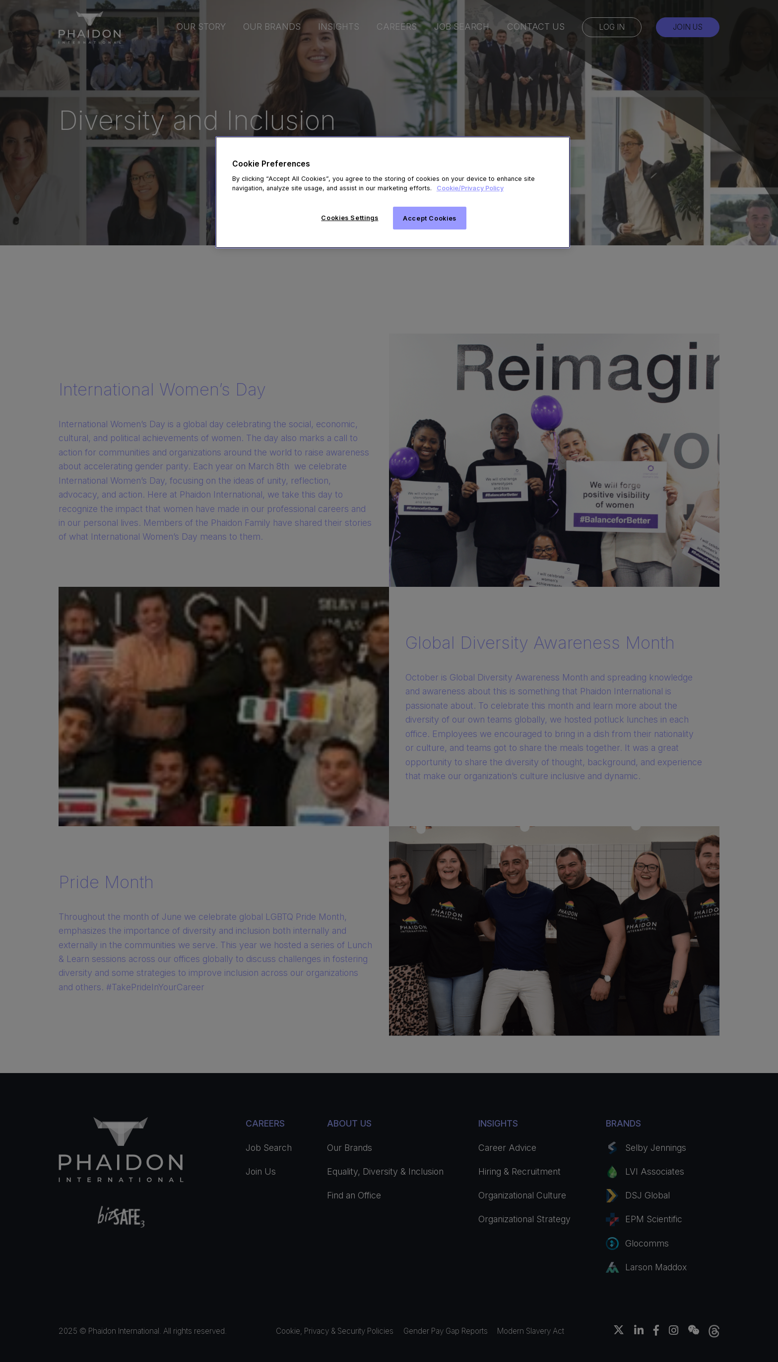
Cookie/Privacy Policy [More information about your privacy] (470, 188)
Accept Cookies (429, 218)
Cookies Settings (349, 218)
